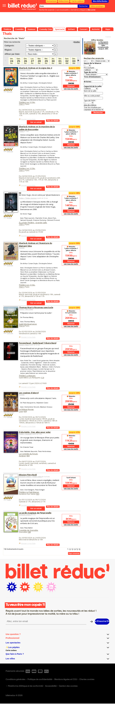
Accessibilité (51, 686)
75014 (22, 326)
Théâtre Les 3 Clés (27, 102)
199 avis (9, 417)
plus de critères (90, 105)
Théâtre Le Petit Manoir (29, 492)
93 (20, 192)
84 (28, 455)
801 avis (9, 91)
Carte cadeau (78, 1)
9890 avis (10, 151)
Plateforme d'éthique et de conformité (25, 686)
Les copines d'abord (29, 392)
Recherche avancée (47, 10)
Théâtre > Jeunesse (25, 434)
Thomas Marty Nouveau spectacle (36, 307)
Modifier (77, 42)
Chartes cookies (86, 680)
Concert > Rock (24, 345)
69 (25, 411)
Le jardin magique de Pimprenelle (35, 512)
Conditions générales (15, 680)
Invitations (51, 1)
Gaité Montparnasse (28, 324)
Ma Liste (91, 10)
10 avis (9, 217)
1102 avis (10, 333)
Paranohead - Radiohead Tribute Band (37, 342)
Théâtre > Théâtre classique (28, 198)
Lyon (21, 411)
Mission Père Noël (28, 474)
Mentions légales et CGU (65, 680)
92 (38, 494)
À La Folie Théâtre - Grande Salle (33, 222)
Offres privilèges (97, 6)
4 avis (9, 500)
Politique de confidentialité (40, 680)
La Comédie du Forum (28, 454)
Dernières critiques (78, 10)
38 (29, 532)
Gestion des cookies (68, 686)
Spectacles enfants (25, 70)
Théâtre (21, 131)
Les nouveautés (62, 10)
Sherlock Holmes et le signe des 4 (35, 67)
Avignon (22, 455)
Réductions (64, 1)
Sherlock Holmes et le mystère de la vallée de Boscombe (37, 128)
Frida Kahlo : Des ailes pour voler (35, 432)
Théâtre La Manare (27, 375)
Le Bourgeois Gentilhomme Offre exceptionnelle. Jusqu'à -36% (103, 45)
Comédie (22, 248)
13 (42, 377)
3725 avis (10, 265)
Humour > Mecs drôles (26, 309)
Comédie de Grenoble (28, 530)
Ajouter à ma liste (28, 119)
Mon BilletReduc (100, 1)
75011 (22, 104)
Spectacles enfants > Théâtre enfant (30, 476)
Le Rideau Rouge (26, 409)
